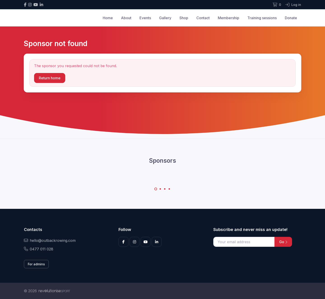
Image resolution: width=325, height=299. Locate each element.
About (126, 18)
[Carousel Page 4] (169, 189)
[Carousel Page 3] (164, 189)
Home (108, 18)
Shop (183, 18)
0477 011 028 (38, 249)
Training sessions (262, 18)
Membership (228, 18)
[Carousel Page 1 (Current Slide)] (155, 189)
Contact (203, 18)
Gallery (165, 18)
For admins (36, 264)
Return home (49, 78)
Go (283, 242)
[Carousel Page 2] (160, 189)
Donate (291, 18)
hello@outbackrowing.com (50, 240)
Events (145, 18)
